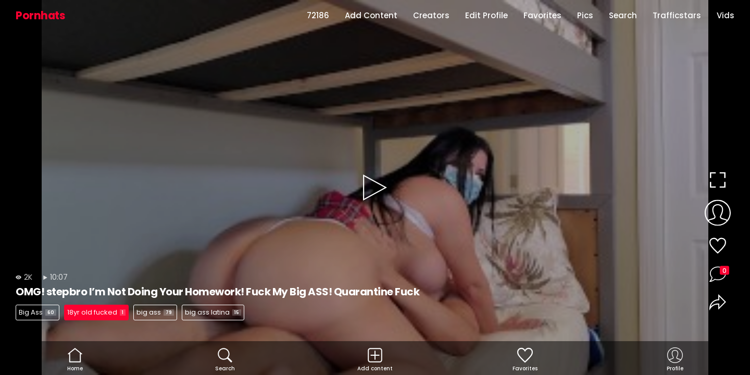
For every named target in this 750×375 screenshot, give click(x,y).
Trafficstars (677, 15)
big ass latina (213, 312)
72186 (318, 15)
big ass (155, 312)
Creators (431, 15)
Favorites (542, 15)
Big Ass (37, 312)
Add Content (371, 15)
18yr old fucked (96, 312)
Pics (585, 15)
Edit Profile (486, 15)
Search (623, 15)
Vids (725, 15)
